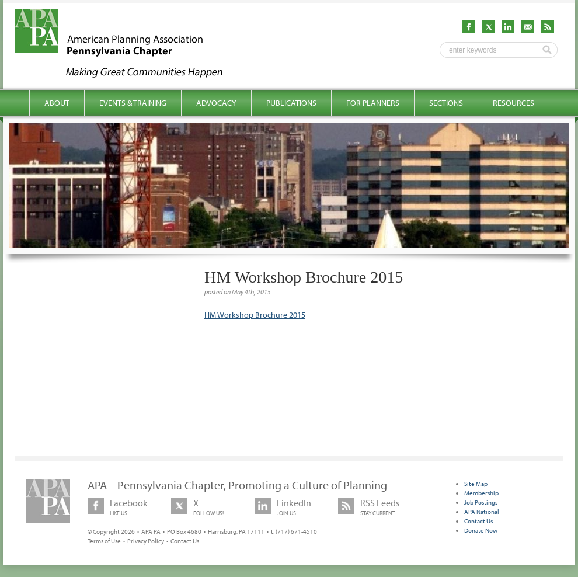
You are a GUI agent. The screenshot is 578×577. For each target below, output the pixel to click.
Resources (513, 103)
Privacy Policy (145, 541)
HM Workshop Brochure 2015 (254, 315)
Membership (481, 493)
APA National (481, 512)
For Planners (372, 103)
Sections (446, 103)
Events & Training (132, 103)
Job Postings (480, 502)
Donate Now (480, 530)
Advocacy (216, 103)
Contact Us (184, 541)
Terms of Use (104, 541)
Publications (291, 103)
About (56, 103)
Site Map (476, 483)
